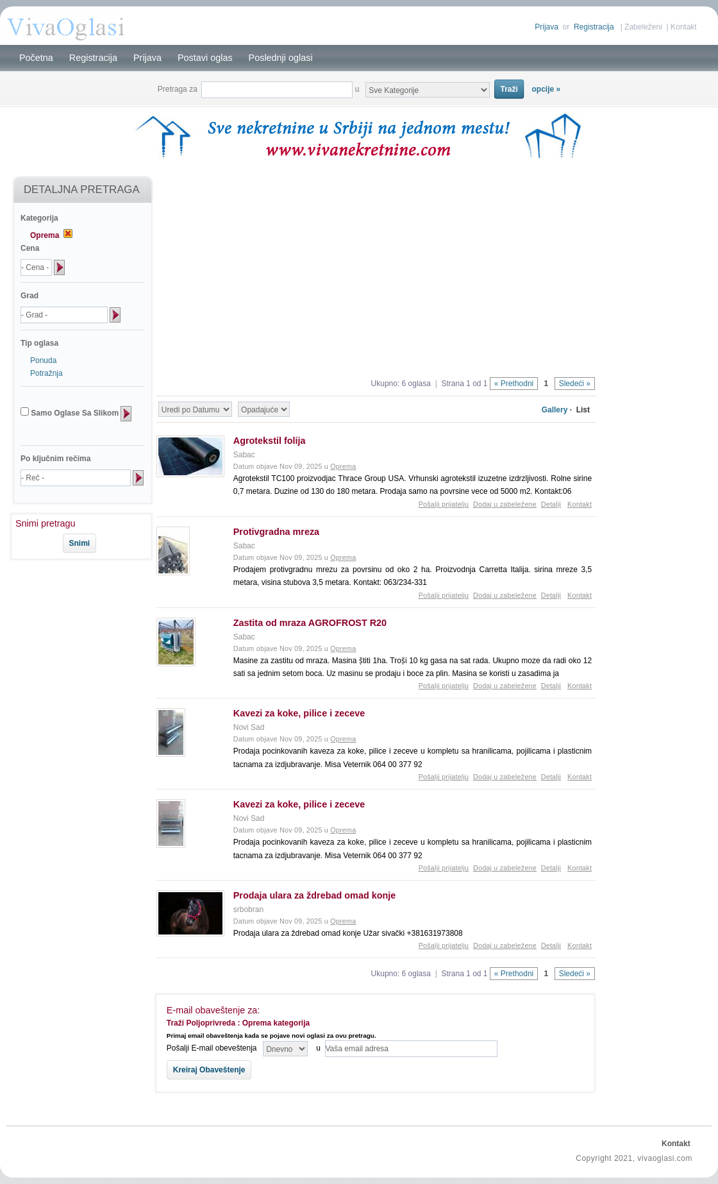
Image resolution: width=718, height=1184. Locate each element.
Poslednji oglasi (281, 58)
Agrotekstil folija (269, 441)
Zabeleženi (643, 26)
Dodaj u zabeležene (505, 504)
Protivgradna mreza (276, 532)
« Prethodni (513, 383)
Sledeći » (574, 383)
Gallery (555, 409)
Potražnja (46, 373)
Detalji (551, 504)
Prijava (546, 26)
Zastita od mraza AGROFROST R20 (310, 623)
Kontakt (684, 26)
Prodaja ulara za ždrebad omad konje (314, 895)
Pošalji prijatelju (444, 504)
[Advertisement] (76, 602)
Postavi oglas (205, 58)
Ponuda (43, 360)
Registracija (594, 26)
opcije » (546, 89)
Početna (36, 58)
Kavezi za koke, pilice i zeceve (299, 713)
